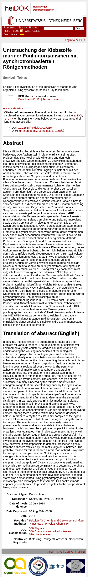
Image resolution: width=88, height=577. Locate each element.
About (51, 551)
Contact (70, 551)
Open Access (32, 30)
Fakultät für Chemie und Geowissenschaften (56, 520)
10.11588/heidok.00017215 (35, 127)
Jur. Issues (10, 34)
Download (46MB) (29, 99)
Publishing (10, 27)
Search (22, 27)
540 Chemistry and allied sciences (50, 531)
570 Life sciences (39, 534)
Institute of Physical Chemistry (50, 523)
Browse (33, 27)
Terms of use (51, 99)
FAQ (60, 551)
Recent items (11, 30)
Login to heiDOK (75, 40)
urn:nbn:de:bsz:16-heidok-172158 (40, 130)
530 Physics (36, 528)
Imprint (81, 551)
